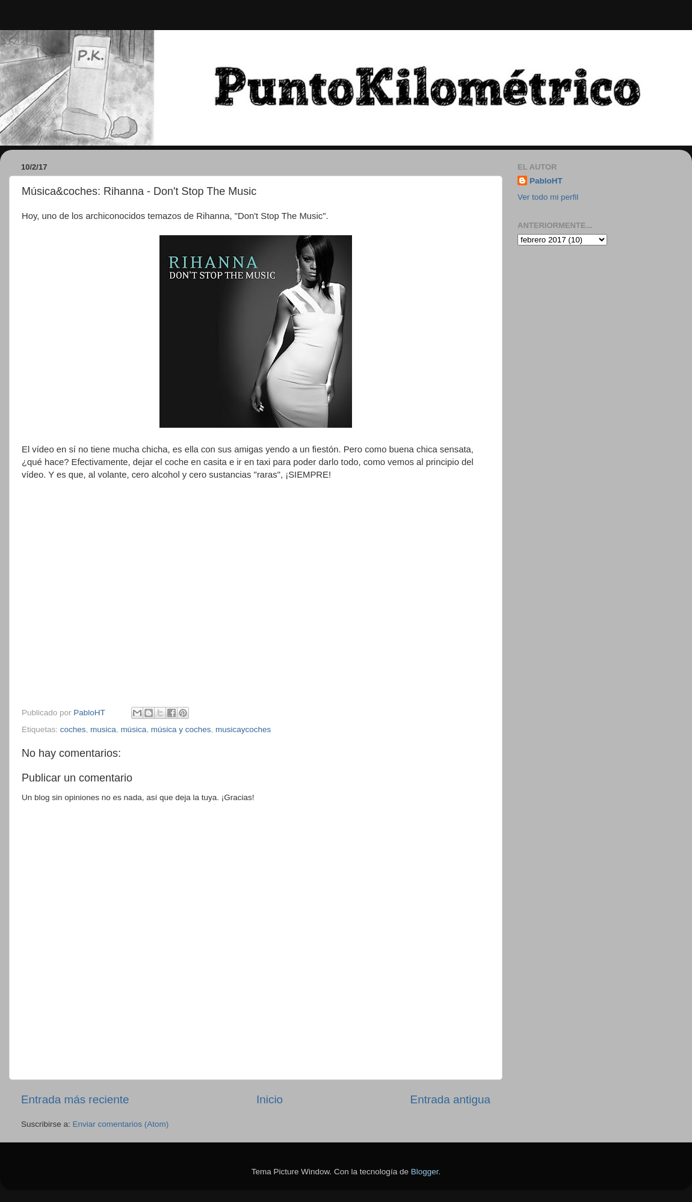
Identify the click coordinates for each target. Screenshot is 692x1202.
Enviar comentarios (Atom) (121, 1124)
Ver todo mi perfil (547, 197)
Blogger (425, 1171)
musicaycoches (243, 729)
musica (103, 729)
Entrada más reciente (75, 1099)
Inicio (269, 1099)
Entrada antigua (450, 1099)
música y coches (181, 729)
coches (73, 729)
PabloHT (546, 180)
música (133, 729)
